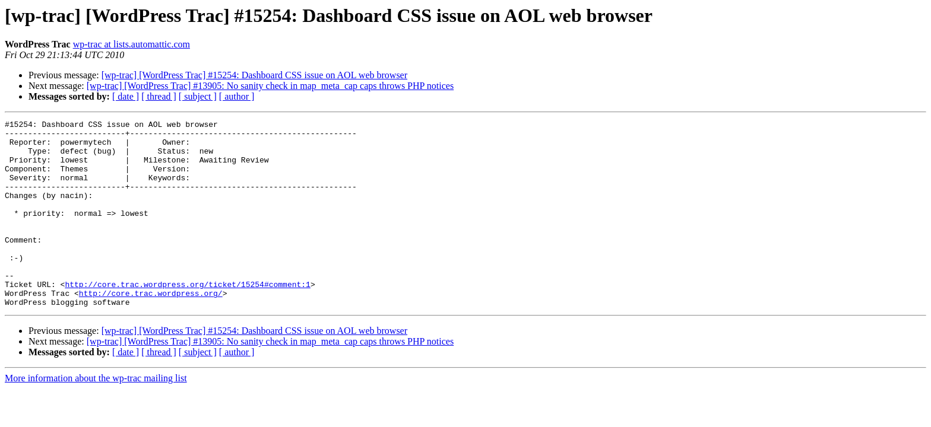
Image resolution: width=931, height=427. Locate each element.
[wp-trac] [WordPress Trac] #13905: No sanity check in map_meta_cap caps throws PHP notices (270, 86)
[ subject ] (198, 96)
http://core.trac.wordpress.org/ (151, 328)
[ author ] (237, 96)
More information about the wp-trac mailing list (96, 415)
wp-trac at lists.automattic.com (131, 44)
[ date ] (125, 96)
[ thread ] (158, 96)
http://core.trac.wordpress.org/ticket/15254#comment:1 (187, 318)
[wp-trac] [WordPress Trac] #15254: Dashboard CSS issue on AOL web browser (254, 75)
